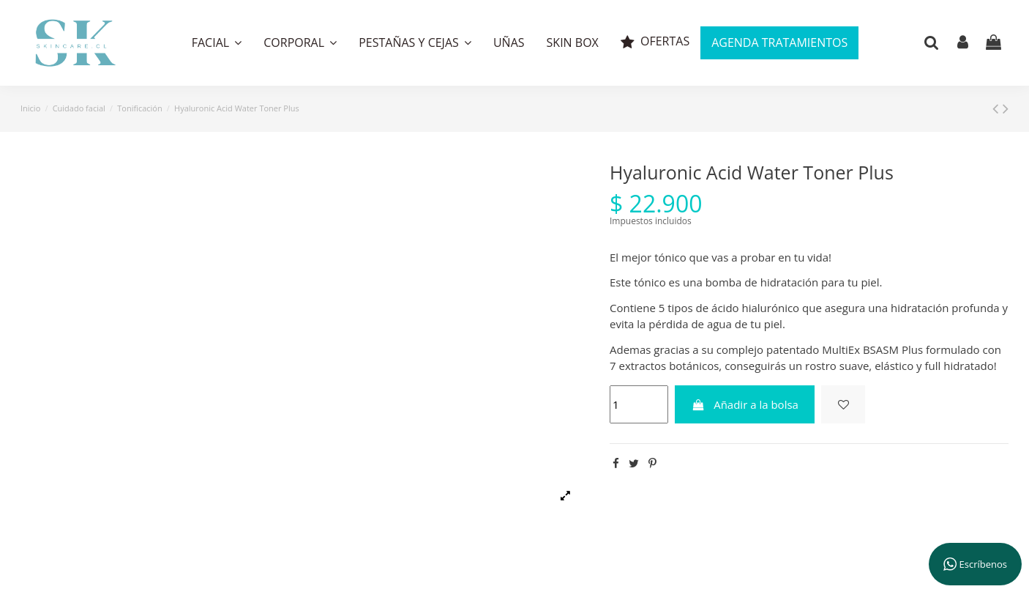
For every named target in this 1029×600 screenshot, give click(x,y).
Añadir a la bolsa (744, 404)
